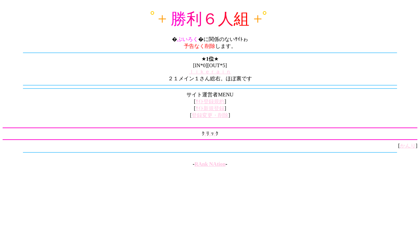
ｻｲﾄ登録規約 (210, 101)
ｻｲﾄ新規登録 (210, 108)
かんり (408, 145)
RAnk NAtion (210, 164)
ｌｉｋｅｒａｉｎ (210, 71)
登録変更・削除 (210, 115)
